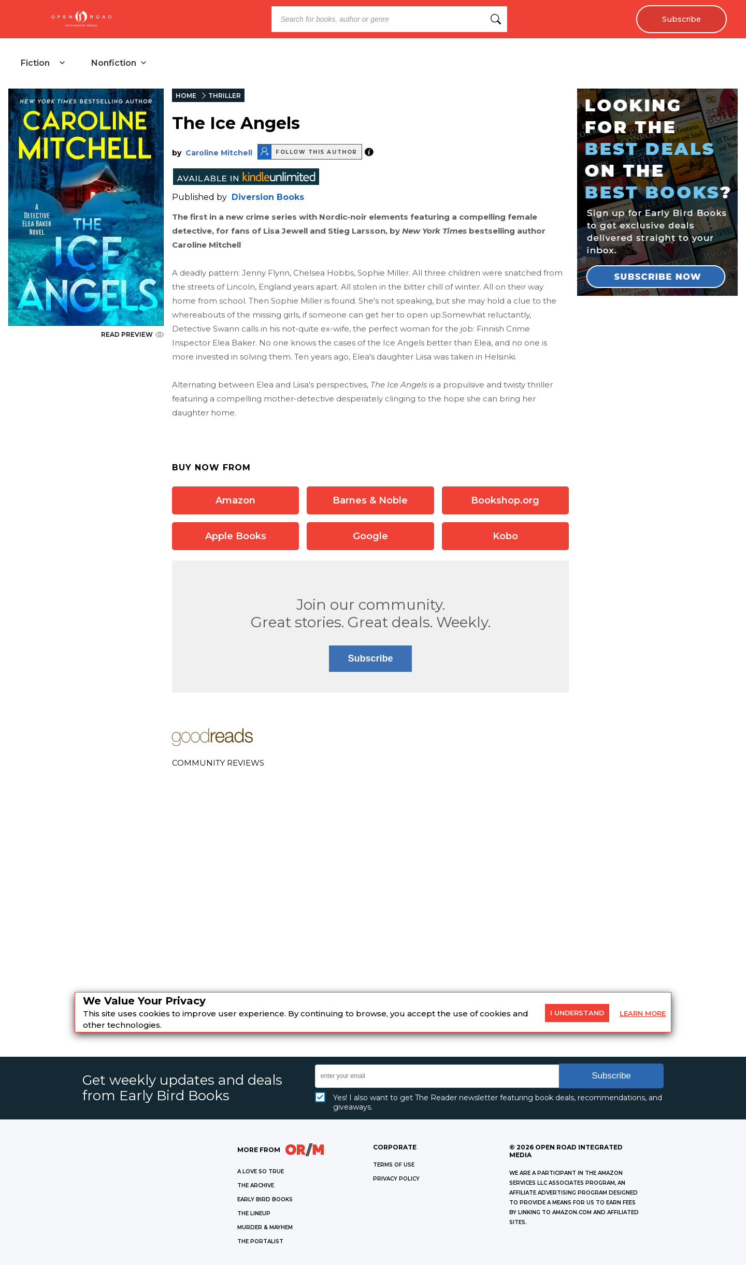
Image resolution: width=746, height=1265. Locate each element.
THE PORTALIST (260, 1241)
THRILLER (224, 95)
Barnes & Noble (370, 500)
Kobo (505, 536)
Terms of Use (393, 1164)
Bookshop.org (505, 500)
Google (370, 536)
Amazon (235, 500)
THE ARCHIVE (255, 1185)
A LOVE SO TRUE (260, 1171)
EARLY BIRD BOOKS (265, 1199)
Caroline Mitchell (218, 152)
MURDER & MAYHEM (265, 1227)
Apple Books (235, 536)
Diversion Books (268, 197)
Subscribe (681, 19)
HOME (186, 95)
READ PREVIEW (132, 334)
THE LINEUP (253, 1213)
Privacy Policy (396, 1178)
